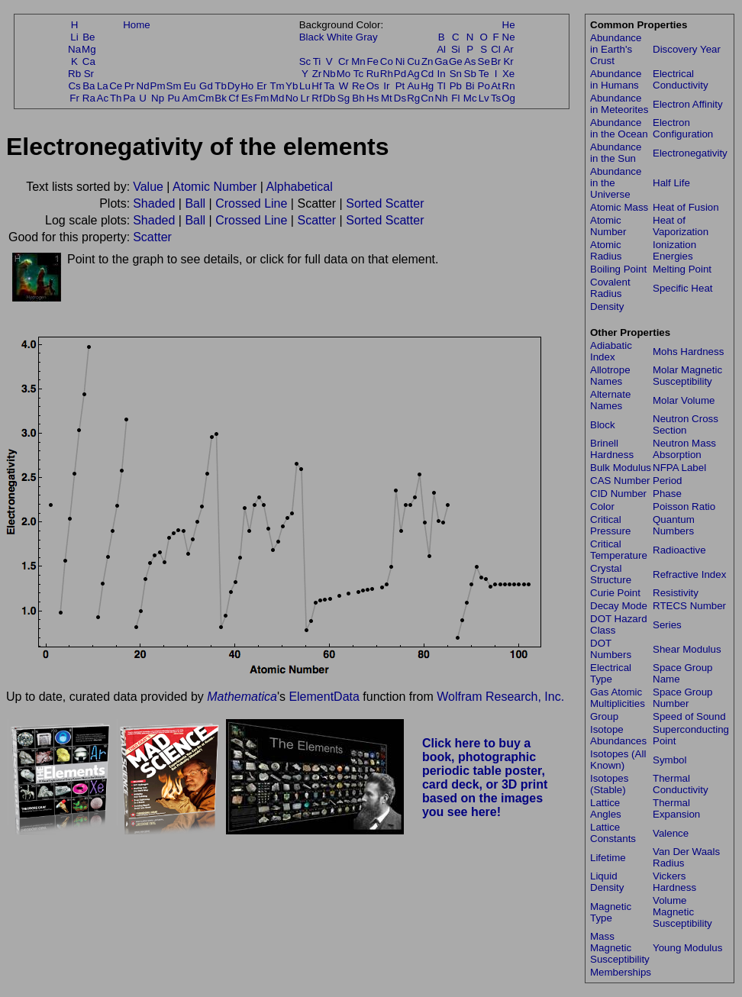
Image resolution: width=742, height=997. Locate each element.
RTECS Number (689, 605)
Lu (305, 86)
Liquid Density (607, 881)
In (441, 73)
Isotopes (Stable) (609, 784)
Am (190, 98)
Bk (221, 98)
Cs (74, 86)
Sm (174, 86)
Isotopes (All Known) (618, 759)
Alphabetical (299, 186)
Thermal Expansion (676, 808)
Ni (400, 61)
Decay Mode (618, 605)
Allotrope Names (610, 375)
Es (247, 98)
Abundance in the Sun (615, 152)
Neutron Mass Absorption (684, 448)
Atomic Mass (619, 207)
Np (157, 98)
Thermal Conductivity (680, 784)
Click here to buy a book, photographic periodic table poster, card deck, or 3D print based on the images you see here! (485, 777)
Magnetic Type (610, 912)
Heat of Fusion (686, 207)
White (340, 37)
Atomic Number (214, 186)
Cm (206, 98)
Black (311, 37)
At (496, 86)
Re (358, 86)
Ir (386, 86)
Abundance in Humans (615, 79)
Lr (305, 98)
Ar (508, 49)
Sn (456, 73)
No (292, 98)
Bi (470, 86)
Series (667, 625)
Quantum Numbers (674, 525)
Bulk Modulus (620, 467)
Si (455, 49)
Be (88, 37)
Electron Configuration (683, 128)
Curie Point (615, 593)
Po (484, 86)
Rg (413, 98)
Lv (484, 98)
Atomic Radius (606, 250)
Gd (206, 86)
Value (148, 186)
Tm (276, 86)
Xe (508, 73)
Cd (427, 73)
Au (413, 86)
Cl (496, 49)
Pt (400, 86)
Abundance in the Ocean (619, 128)
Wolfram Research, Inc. (500, 696)
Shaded (154, 203)
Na (74, 49)
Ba (88, 86)
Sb (470, 73)
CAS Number (620, 480)
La (102, 86)
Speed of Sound (689, 716)
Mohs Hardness (688, 351)
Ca (88, 61)
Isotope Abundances (618, 735)
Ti (317, 61)
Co (386, 61)
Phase (667, 493)
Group (604, 716)
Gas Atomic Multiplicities (617, 697)
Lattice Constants (613, 832)
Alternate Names (610, 400)
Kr (508, 61)
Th (116, 98)
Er (261, 86)
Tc (358, 73)
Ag (413, 73)
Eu (189, 86)
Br (496, 61)
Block (602, 425)
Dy (233, 86)
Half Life (671, 183)
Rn (508, 86)
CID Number (618, 493)
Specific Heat (683, 288)
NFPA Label (679, 467)
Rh (386, 73)
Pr (129, 86)
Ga (441, 61)
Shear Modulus (687, 649)
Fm (261, 98)
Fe (372, 61)
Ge (456, 61)
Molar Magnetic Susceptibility (687, 375)
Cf (233, 98)
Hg (427, 86)
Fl (455, 98)
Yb (292, 86)
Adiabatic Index (611, 351)
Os (372, 86)
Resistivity (675, 593)
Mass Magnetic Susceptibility (620, 948)
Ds (400, 98)
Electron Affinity (688, 104)
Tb (221, 86)
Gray (367, 37)
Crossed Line (251, 203)
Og (508, 98)
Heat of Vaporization (680, 226)
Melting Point (682, 269)
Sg (343, 98)
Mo (344, 73)
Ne (508, 37)
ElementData (324, 696)
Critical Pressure (610, 525)
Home (136, 25)
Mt (386, 98)
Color (602, 506)
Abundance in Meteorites (619, 103)
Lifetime (608, 857)
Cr (343, 61)
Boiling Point (618, 269)
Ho (246, 86)
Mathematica (242, 696)
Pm (158, 86)
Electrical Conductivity (680, 79)
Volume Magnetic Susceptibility (682, 912)
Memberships (620, 972)
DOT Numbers (610, 648)
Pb (456, 86)
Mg (89, 49)
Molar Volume (684, 400)
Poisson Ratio (684, 506)
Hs (372, 98)
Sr (89, 73)
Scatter (316, 220)
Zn (427, 61)
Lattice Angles (605, 808)
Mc (470, 98)
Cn (427, 98)
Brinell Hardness (612, 448)
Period (667, 480)
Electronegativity (690, 153)
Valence (671, 833)
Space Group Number (683, 697)
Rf (316, 98)
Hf (316, 86)
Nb (329, 73)
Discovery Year (687, 49)
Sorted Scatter (385, 203)
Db (329, 98)
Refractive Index (689, 574)
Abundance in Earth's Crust (615, 49)
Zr (317, 73)
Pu (173, 98)
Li (74, 37)
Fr (74, 98)
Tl (441, 86)
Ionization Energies (674, 250)
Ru (372, 73)
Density (607, 306)
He (508, 25)
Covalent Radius (610, 287)
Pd (400, 73)
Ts (496, 98)
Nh (441, 98)
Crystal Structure (610, 574)
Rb (74, 73)
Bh (358, 98)
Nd (143, 86)
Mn (358, 61)
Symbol (669, 760)
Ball (195, 203)
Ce (115, 86)
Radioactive (679, 550)
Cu (413, 61)
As (470, 61)
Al (441, 49)
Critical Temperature (618, 549)
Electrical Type (610, 673)
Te (484, 73)
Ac (103, 98)
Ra (88, 98)
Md (277, 98)
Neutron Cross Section (685, 424)
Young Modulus (687, 947)
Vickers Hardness (674, 881)
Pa (129, 98)
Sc (305, 61)
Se (484, 61)
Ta (329, 86)
